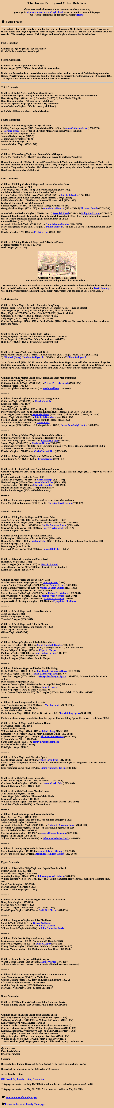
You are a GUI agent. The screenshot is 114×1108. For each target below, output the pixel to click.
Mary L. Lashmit (49, 564)
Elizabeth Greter (69, 195)
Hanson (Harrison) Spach (45, 673)
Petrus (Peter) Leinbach (56, 383)
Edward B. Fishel (51, 549)
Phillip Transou (54, 226)
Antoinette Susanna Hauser (62, 825)
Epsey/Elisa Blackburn (64, 601)
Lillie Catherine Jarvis (52, 928)
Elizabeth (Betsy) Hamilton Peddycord (23, 357)
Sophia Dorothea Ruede (54, 525)
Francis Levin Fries (48, 760)
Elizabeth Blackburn (45, 417)
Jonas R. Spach (49, 687)
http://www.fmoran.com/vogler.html (45, 12)
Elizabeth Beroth (89, 208)
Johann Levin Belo (52, 783)
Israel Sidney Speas (70, 713)
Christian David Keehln (60, 503)
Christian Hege (44, 479)
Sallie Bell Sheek (47, 910)
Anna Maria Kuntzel (53, 208)
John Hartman (50, 582)
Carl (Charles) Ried (44, 451)
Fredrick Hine (41, 232)
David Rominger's (103, 288)
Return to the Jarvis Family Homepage (25, 1104)
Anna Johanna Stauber (57, 224)
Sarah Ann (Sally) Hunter (74, 425)
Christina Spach (49, 440)
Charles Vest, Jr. (43, 401)
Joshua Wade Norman (53, 596)
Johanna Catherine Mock (56, 838)
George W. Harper (42, 923)
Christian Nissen (40, 443)
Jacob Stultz (43, 422)
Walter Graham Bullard (52, 588)
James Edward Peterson (53, 833)
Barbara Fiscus (12, 131)
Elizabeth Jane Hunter (52, 736)
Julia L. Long (49, 731)
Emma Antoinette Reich (53, 768)
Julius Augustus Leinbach (51, 876)
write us (79, 14)
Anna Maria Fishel (43, 482)
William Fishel (39, 541)
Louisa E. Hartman (54, 598)
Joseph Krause (45, 459)
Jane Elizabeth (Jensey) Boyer (52, 671)
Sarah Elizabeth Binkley (49, 645)
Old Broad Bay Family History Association (23, 1079)
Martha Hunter (53, 705)
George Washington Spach (52, 676)
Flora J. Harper (47, 925)
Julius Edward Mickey (50, 851)
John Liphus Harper (45, 653)
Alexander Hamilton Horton (49, 854)
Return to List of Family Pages (21, 1097)
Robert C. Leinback (58, 593)
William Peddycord (76, 357)
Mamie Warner (48, 961)
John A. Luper (43, 943)
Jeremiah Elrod (61, 213)
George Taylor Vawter (53, 528)
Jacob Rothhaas (51, 388)
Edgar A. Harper (47, 650)
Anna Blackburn (40, 414)
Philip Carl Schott (90, 213)
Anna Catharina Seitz (76, 128)
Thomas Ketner (57, 585)
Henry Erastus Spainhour (46, 742)
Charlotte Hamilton (43, 485)
